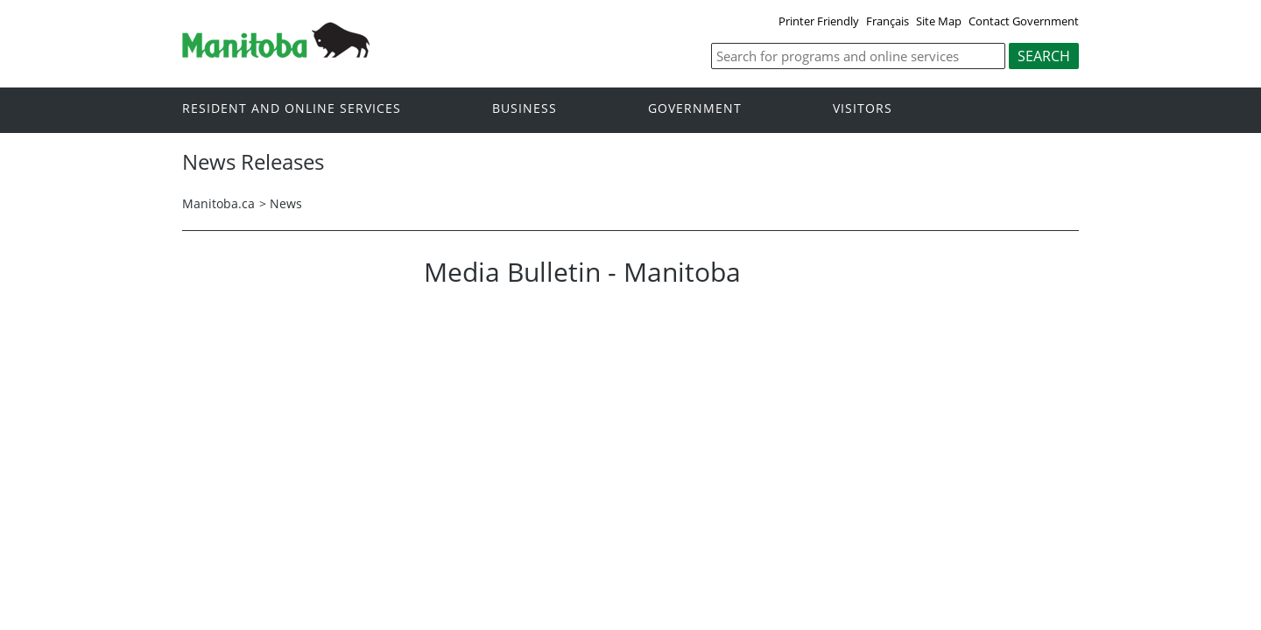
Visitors (862, 109)
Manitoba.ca (218, 203)
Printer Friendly (818, 21)
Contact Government (1024, 21)
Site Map (939, 21)
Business (524, 109)
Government (695, 109)
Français (887, 21)
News (286, 203)
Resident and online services (291, 109)
